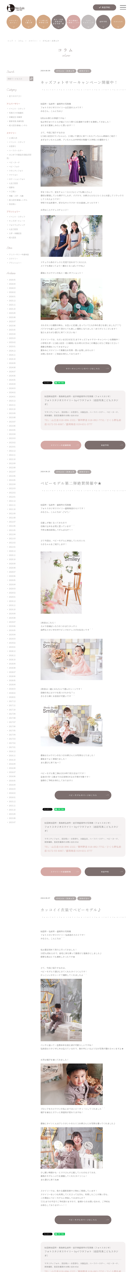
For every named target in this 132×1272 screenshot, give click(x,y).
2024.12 (12, 350)
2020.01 (12, 596)
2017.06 (12, 726)
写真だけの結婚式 (16, 112)
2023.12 (12, 400)
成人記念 (12, 237)
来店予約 (106, 7)
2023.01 (12, 446)
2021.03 (12, 538)
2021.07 (12, 521)
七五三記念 (13, 183)
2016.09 (12, 763)
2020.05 (12, 580)
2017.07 (12, 722)
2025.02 (12, 342)
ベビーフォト (14, 166)
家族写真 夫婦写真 (16, 121)
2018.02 (12, 692)
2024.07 (12, 371)
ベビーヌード (14, 162)
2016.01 (12, 797)
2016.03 (12, 788)
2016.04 (12, 784)
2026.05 (12, 279)
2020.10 (12, 559)
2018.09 (12, 663)
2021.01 (12, 546)
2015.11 (12, 805)
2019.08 (12, 617)
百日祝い (12, 204)
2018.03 (12, 688)
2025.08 (12, 317)
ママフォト (13, 174)
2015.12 (12, 801)
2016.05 (12, 780)
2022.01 (12, 496)
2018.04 (12, 684)
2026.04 (12, 283)
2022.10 (12, 459)
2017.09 (12, 713)
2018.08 (12, 667)
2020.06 (12, 576)
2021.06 (12, 525)
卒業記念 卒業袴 (15, 117)
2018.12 (12, 651)
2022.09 (12, 463)
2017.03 (12, 738)
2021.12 (12, 500)
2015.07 (12, 822)
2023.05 (12, 429)
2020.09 (12, 563)
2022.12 (12, 450)
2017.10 (12, 709)
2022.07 (12, 471)
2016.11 (12, 755)
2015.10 (12, 809)
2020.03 (12, 588)
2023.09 (12, 413)
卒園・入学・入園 (16, 195)
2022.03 (12, 488)
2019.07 (12, 622)
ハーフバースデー (16, 150)
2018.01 (12, 697)
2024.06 (12, 375)
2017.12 (12, 701)
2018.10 (12, 659)
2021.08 (12, 517)
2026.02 (12, 292)
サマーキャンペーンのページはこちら (83, 368)
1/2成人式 (13, 137)
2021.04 (12, 534)
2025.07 (12, 321)
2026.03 (12, 288)
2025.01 (12, 346)
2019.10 (12, 609)
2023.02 (12, 442)
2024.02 (12, 392)
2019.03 (12, 638)
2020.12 (12, 551)
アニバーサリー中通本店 (19, 254)
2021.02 (12, 542)
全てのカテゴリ (15, 96)
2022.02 (12, 492)
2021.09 (12, 513)
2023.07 (12, 421)
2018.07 (12, 672)
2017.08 (12, 717)
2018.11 (12, 655)
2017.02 (12, 743)
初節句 (11, 187)
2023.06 (12, 425)
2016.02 (12, 793)
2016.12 (12, 751)
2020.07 (12, 571)
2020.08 (12, 567)
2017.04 (12, 734)
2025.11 (12, 304)
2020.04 (12, 584)
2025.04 (12, 334)
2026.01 (12, 296)
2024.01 (12, 396)
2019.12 (12, 601)
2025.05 (12, 329)
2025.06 (12, 325)
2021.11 (12, 505)
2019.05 (12, 630)
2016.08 (12, 768)
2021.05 (12, 530)
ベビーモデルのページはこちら (83, 795)
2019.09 (12, 613)
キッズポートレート (17, 220)
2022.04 (12, 484)
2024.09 (12, 363)
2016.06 (12, 776)
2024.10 (12, 359)
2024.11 (12, 354)
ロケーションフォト (17, 179)
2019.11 (12, 605)
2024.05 (12, 379)
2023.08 (12, 417)
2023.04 (12, 434)
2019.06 (12, 626)
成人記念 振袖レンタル (18, 125)
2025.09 (12, 313)
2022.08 (12, 467)
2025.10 (12, 308)
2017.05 (12, 730)
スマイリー (13, 258)
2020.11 (12, 555)
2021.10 (12, 509)
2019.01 (12, 647)
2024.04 (12, 384)
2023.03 (12, 438)
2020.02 (12, 592)
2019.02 (12, 642)
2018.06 (12, 676)
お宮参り (12, 146)
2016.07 (12, 772)
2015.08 (12, 818)
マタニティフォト (16, 170)
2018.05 (12, 680)
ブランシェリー (15, 262)
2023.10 (12, 409)
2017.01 (12, 747)
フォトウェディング (17, 225)
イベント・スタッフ (17, 108)
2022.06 (12, 475)
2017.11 (12, 705)
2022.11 (12, 454)
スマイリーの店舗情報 (61, 445)
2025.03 (12, 338)
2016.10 (12, 759)
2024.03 (12, 388)
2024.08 (12, 367)
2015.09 (12, 814)
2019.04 (12, 634)
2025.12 (12, 300)
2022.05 (12, 480)
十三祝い (12, 191)
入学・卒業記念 (15, 233)
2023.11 (12, 404)
